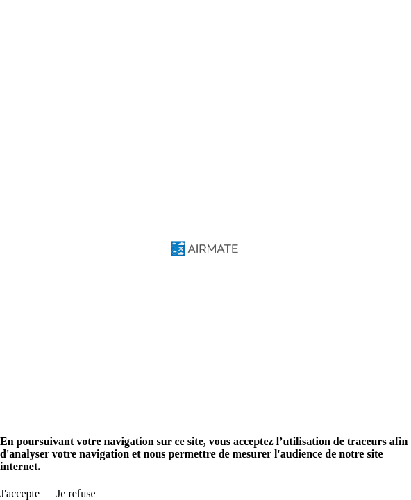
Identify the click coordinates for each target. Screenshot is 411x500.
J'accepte (20, 493)
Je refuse (75, 493)
